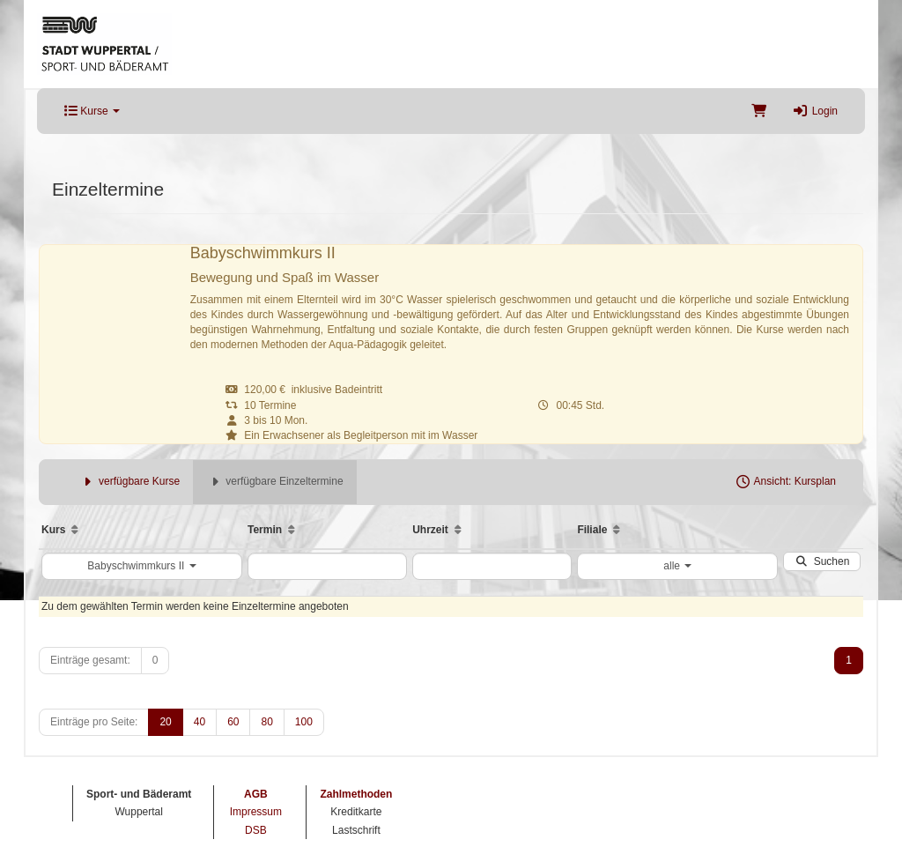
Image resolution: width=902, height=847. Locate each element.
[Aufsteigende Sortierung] (74, 530)
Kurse (92, 111)
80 (266, 722)
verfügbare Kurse (129, 481)
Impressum (256, 812)
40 (199, 722)
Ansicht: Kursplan (785, 481)
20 (165, 722)
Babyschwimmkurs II (141, 566)
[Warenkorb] (759, 111)
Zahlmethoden (356, 794)
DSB (256, 830)
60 (233, 722)
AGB (256, 794)
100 (304, 722)
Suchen (822, 561)
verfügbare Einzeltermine (274, 481)
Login (815, 111)
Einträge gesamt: (90, 660)
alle (677, 566)
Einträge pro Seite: (93, 722)
